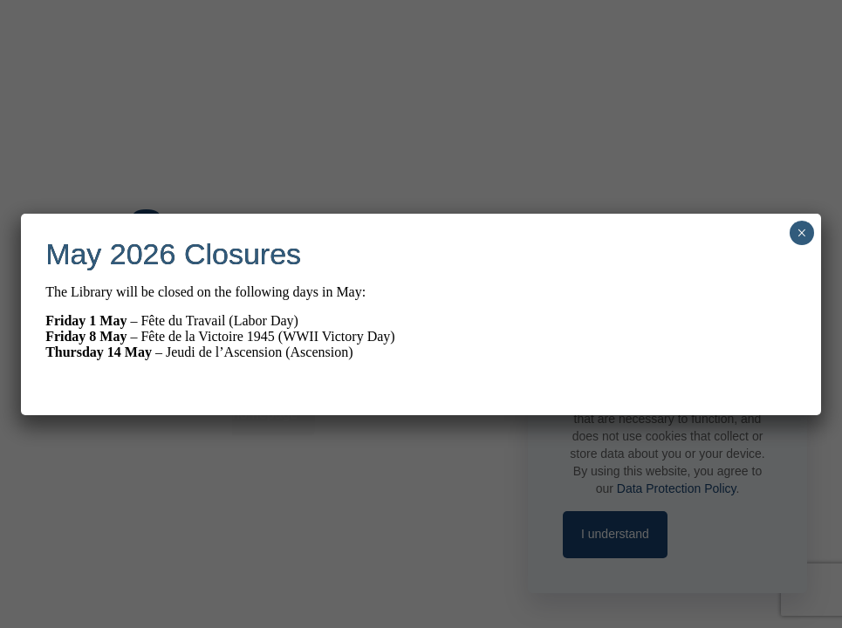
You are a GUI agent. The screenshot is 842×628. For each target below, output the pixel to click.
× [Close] (801, 232)
